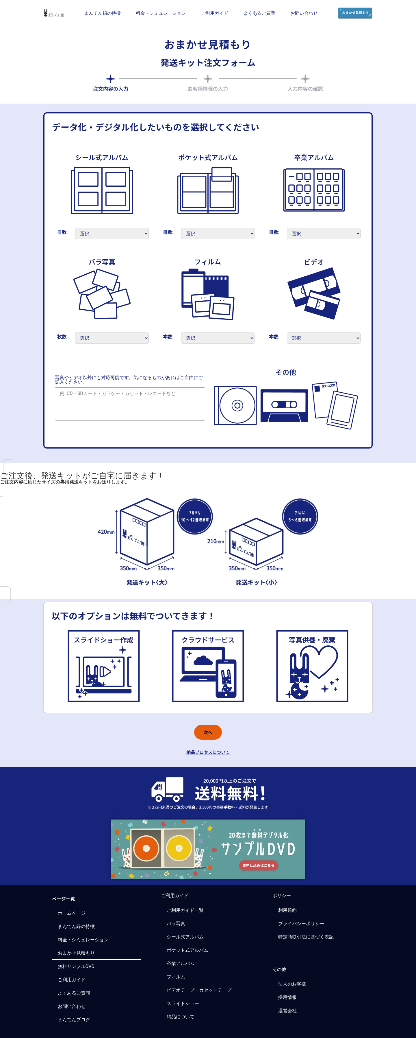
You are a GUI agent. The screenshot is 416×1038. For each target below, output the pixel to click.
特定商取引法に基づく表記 (306, 937)
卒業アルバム (180, 963)
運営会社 (287, 1010)
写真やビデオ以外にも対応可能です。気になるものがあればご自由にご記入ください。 (129, 380)
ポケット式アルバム (187, 950)
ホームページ (72, 913)
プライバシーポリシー (301, 923)
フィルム (176, 977)
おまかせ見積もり (76, 953)
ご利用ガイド (215, 13)
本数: (168, 337)
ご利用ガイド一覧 (185, 910)
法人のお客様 (292, 984)
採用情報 (287, 997)
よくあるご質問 (260, 13)
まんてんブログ (74, 1019)
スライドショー (183, 1003)
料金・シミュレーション (161, 13)
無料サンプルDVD (76, 966)
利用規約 (287, 910)
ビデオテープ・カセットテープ (199, 990)
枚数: (62, 337)
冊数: (62, 232)
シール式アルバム (185, 937)
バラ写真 (176, 923)
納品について (180, 1016)
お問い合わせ (304, 13)
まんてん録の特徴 (102, 13)
